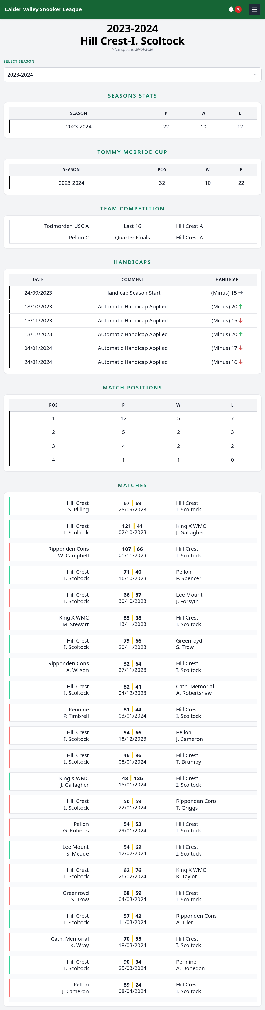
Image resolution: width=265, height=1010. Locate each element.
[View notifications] (236, 9)
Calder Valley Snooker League (43, 9)
